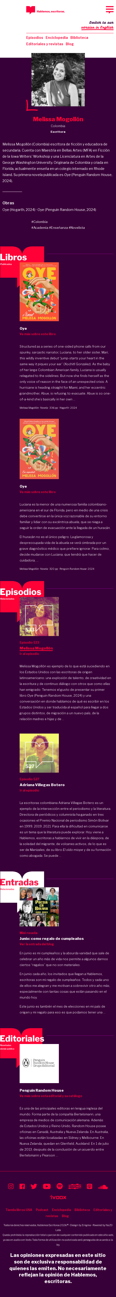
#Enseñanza (58, 228)
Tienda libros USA (18, 1210)
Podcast (42, 1210)
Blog (70, 44)
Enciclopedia (57, 37)
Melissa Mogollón (29, 407)
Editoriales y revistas (44, 44)
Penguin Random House (73, 568)
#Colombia (39, 222)
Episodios (34, 37)
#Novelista (77, 228)
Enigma (86, 1225)
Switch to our (97, 25)
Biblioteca (79, 37)
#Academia (39, 228)
